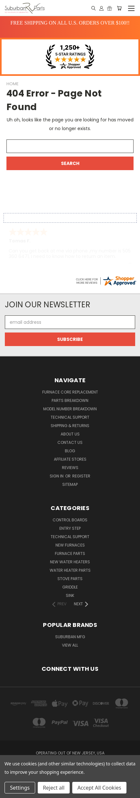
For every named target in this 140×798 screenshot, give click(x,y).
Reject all (54, 787)
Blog (70, 451)
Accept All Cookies (99, 787)
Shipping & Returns (70, 425)
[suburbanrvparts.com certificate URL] (106, 280)
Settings (20, 787)
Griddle (70, 587)
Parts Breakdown (70, 400)
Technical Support (70, 417)
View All (70, 645)
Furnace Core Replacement (70, 392)
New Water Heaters (70, 562)
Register (81, 476)
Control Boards (70, 520)
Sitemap (70, 484)
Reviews (70, 467)
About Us (70, 434)
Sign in (57, 476)
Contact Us (70, 442)
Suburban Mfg (70, 636)
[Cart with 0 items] (119, 8)
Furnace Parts (70, 553)
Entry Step (70, 528)
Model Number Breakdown (70, 409)
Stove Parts (70, 578)
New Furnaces (70, 545)
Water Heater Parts (70, 570)
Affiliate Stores (70, 459)
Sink (70, 595)
